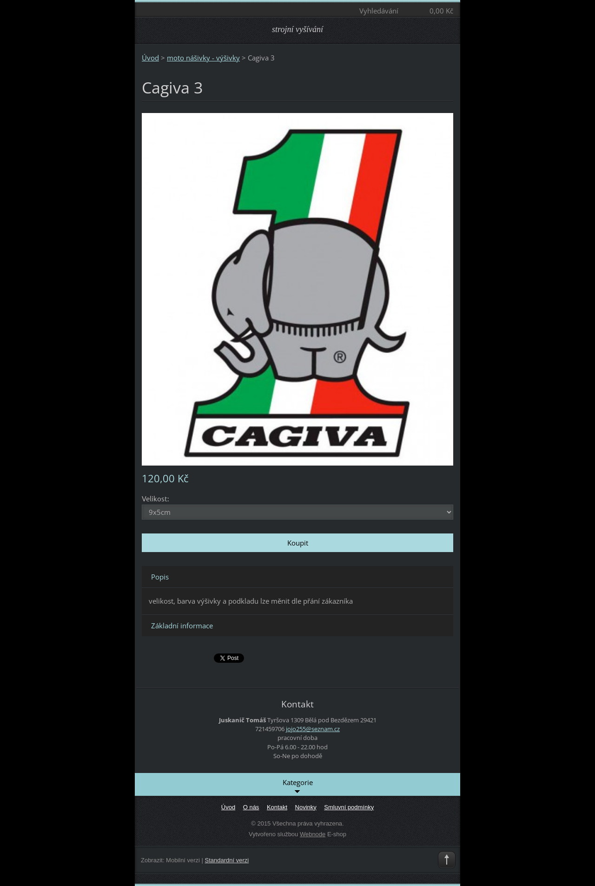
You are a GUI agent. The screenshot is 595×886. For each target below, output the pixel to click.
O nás (251, 807)
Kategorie (298, 786)
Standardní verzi (227, 860)
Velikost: (155, 498)
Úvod (150, 57)
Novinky (306, 807)
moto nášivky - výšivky (203, 57)
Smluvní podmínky (349, 807)
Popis (160, 576)
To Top (447, 860)
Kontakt (277, 807)
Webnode (312, 834)
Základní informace (182, 625)
